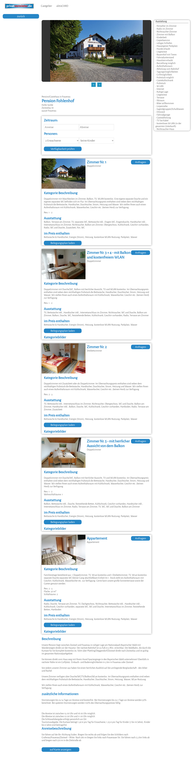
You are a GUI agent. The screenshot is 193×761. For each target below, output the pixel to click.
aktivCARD (62, 6)
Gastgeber (46, 6)
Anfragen (140, 162)
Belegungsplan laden (63, 243)
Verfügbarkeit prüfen (63, 148)
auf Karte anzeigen (60, 749)
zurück (21, 16)
